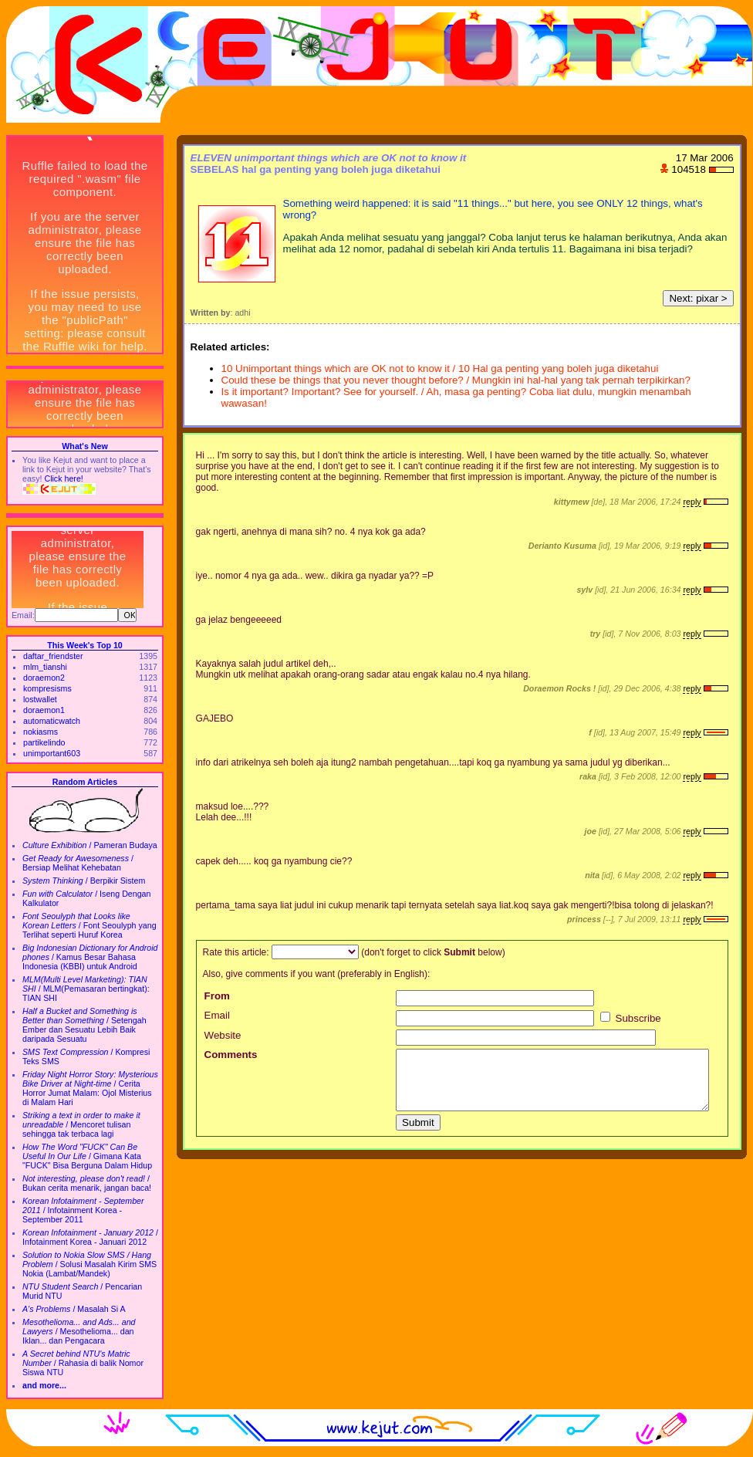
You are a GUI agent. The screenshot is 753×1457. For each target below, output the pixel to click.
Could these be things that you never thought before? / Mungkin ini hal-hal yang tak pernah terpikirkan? (456, 380)
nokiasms (40, 731)
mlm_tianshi (45, 666)
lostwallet (40, 699)
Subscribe (630, 1018)
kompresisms (47, 688)
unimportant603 (51, 753)
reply (692, 501)
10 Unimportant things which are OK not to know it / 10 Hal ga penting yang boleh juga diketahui (440, 368)
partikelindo (44, 742)
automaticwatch (51, 720)
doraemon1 (44, 710)
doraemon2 (44, 677)
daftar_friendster (53, 656)
